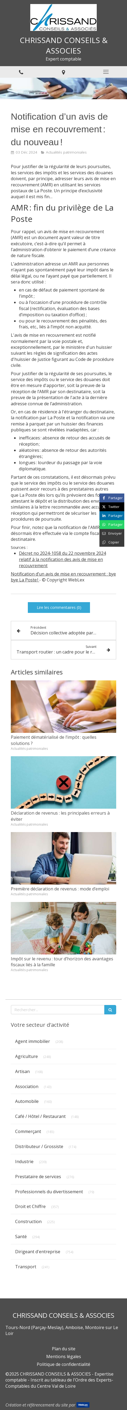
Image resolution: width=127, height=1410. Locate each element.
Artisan (22, 1071)
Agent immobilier (32, 1041)
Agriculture (26, 1056)
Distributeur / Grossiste (39, 1146)
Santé (21, 1236)
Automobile (27, 1101)
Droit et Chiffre (30, 1206)
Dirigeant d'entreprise (37, 1252)
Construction (28, 1221)
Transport (25, 1267)
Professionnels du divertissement (49, 1192)
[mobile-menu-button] (106, 71)
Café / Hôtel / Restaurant (40, 1116)
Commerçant (28, 1131)
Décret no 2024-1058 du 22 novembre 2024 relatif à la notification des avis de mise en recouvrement (62, 559)
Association (26, 1086)
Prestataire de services (38, 1177)
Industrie (24, 1161)
